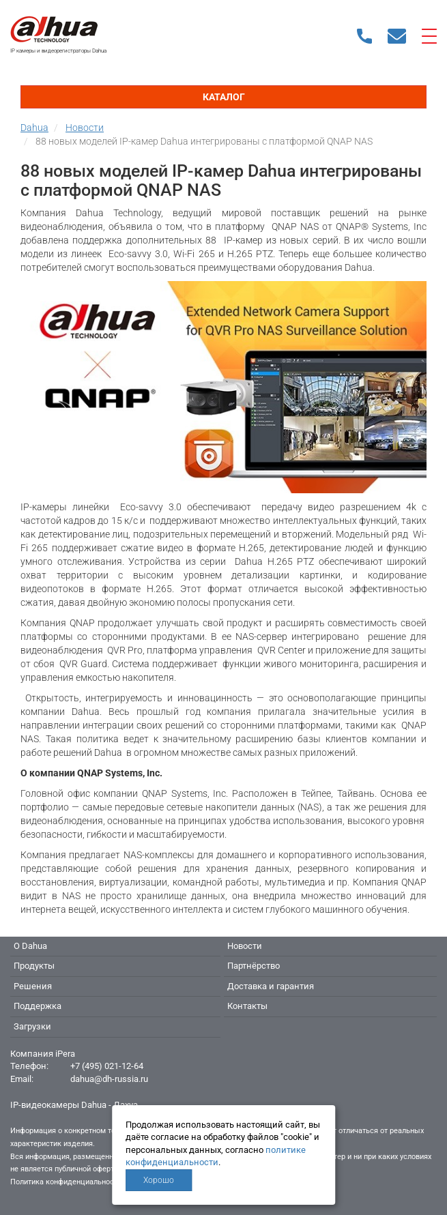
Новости (244, 946)
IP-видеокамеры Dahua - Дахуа (74, 1105)
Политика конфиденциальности (65, 1181)
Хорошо (158, 1180)
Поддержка (37, 1006)
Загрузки (32, 1026)
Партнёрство (253, 966)
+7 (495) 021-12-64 (106, 1066)
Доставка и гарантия (270, 986)
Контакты (247, 1006)
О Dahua (30, 946)
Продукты (34, 966)
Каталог (224, 96)
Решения (33, 986)
